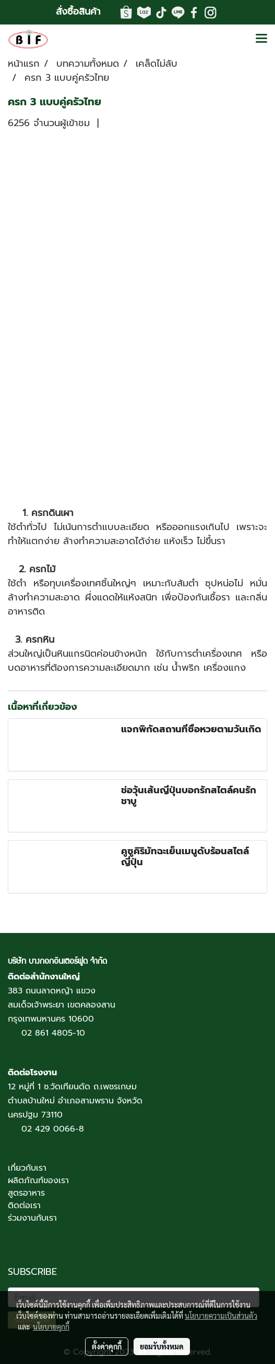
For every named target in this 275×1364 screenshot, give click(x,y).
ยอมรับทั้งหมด (162, 1346)
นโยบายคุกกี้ (51, 1326)
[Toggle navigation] (261, 39)
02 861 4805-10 (53, 1033)
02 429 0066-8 (52, 1129)
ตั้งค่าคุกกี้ (107, 1346)
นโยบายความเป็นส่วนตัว (221, 1315)
